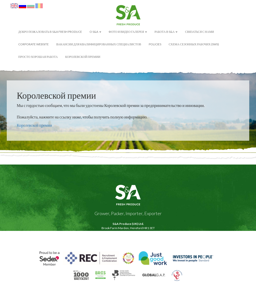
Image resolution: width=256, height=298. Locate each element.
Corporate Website (33, 44)
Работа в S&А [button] (166, 32)
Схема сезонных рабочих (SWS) (194, 44)
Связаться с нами (199, 32)
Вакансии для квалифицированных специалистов (98, 44)
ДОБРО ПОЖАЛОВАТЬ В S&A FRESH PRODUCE (50, 32)
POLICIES (155, 44)
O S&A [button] (95, 32)
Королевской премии (82, 57)
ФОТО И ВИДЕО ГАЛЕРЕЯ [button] (128, 32)
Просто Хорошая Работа (38, 57)
